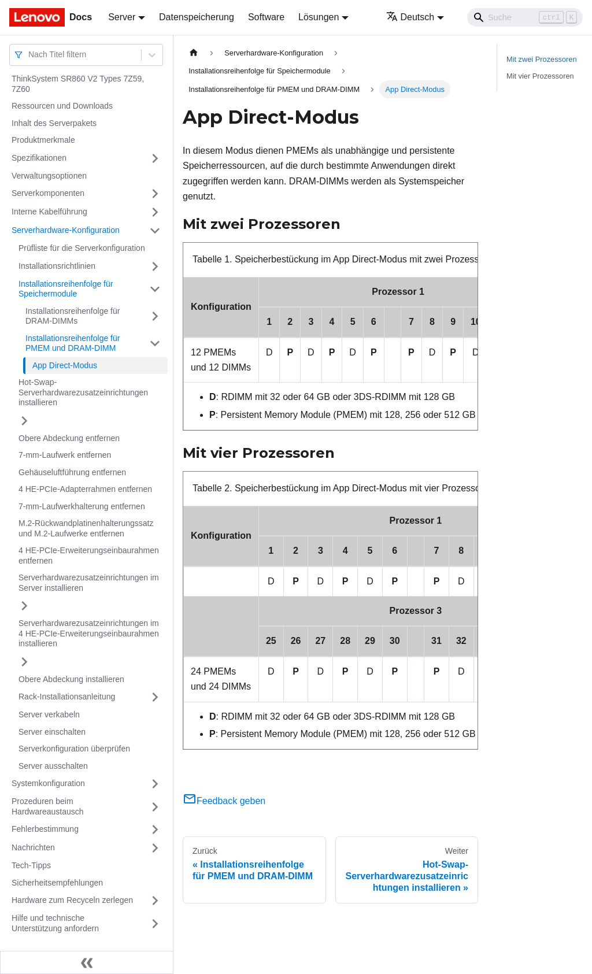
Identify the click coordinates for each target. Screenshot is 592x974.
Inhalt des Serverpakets (54, 123)
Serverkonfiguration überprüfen (74, 748)
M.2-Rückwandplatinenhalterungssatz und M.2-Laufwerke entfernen (85, 528)
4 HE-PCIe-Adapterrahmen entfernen (85, 489)
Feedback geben (224, 801)
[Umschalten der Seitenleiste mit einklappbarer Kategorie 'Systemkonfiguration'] (155, 784)
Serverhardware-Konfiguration (66, 230)
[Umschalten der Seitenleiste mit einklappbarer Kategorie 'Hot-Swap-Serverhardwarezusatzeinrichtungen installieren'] (24, 421)
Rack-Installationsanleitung (66, 696)
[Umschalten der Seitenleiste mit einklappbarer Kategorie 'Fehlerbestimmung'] (155, 829)
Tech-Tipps (31, 865)
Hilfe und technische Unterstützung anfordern (55, 923)
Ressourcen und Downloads (62, 105)
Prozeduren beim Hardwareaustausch (48, 806)
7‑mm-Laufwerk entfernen (64, 455)
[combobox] (29, 54)
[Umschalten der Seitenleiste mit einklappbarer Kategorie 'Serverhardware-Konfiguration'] (155, 230)
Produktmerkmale (43, 140)
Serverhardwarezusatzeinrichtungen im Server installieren (88, 582)
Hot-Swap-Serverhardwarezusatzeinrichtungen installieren (83, 392)
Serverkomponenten (48, 193)
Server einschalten (52, 731)
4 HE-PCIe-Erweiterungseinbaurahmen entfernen (88, 555)
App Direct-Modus (64, 365)
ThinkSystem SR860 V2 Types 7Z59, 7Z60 (78, 84)
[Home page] (194, 53)
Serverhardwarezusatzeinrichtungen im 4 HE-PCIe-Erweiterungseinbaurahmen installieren (88, 633)
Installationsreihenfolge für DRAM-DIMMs (72, 316)
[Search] (525, 17)
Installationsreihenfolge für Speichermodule (65, 289)
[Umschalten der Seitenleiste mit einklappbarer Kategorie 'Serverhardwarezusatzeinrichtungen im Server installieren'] (24, 606)
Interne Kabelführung (49, 211)
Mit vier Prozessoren (540, 76)
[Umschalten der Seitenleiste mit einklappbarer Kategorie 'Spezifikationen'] (155, 158)
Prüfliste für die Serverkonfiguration (81, 248)
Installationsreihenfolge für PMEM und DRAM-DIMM (72, 343)
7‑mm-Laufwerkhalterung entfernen (81, 506)
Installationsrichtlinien (56, 266)
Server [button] (121, 17)
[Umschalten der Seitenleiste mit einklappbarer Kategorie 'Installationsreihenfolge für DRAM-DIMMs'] (155, 316)
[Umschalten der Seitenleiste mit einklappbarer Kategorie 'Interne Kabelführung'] (155, 212)
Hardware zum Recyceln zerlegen (72, 900)
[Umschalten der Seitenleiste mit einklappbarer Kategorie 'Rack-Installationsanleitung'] (155, 697)
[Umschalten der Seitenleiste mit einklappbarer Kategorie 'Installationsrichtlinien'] (155, 266)
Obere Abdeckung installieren (71, 679)
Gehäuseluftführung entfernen (72, 472)
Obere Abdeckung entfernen (69, 438)
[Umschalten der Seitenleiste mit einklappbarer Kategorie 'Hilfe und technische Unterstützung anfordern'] (155, 923)
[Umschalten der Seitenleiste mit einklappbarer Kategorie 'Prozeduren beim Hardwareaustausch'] (155, 806)
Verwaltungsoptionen (49, 175)
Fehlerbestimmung (45, 829)
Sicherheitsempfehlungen (57, 882)
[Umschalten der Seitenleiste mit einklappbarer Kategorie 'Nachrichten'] (155, 848)
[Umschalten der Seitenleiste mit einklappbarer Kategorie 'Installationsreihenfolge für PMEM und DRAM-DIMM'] (155, 343)
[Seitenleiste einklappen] (86, 962)
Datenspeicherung (196, 17)
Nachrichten (33, 847)
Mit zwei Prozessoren (541, 59)
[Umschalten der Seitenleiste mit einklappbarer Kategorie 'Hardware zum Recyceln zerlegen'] (155, 900)
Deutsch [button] (410, 17)
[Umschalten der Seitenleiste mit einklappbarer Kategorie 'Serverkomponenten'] (155, 193)
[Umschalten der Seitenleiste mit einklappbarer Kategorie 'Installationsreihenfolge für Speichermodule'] (155, 289)
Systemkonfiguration (48, 783)
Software (266, 17)
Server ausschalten (53, 766)
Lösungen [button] (318, 17)
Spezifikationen (39, 157)
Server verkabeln (49, 714)
